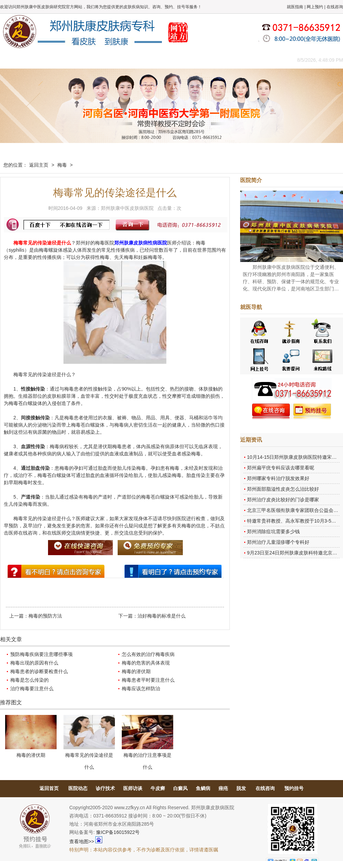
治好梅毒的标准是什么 (162, 616)
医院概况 (46, 60)
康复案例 (201, 60)
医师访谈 (132, 788)
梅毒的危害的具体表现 (146, 663)
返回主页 (38, 165)
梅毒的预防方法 (45, 616)
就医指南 (295, 6)
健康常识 (139, 60)
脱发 (241, 788)
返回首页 (49, 788)
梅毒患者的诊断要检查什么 (39, 671)
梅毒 (62, 165)
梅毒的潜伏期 (136, 671)
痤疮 (223, 788)
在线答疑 (170, 60)
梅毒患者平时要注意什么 (148, 680)
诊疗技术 (105, 788)
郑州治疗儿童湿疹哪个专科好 (278, 542)
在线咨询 (335, 6)
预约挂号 (294, 788)
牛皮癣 (158, 788)
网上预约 (315, 6)
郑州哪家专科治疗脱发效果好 (278, 478)
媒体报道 (108, 60)
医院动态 (77, 788)
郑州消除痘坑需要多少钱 (273, 531)
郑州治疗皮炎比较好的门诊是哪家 (283, 499)
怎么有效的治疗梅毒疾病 (148, 654)
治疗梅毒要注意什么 (32, 688)
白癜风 (180, 788)
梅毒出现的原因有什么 (34, 663)
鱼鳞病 (203, 788)
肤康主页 (15, 60)
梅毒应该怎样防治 (141, 688)
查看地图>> (81, 841)
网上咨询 (232, 60)
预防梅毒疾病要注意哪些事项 (41, 654)
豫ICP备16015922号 (118, 832)
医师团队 (77, 60)
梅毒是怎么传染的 (29, 680)
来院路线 (262, 60)
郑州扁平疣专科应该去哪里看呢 (280, 467)
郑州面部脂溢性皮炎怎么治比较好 (283, 489)
